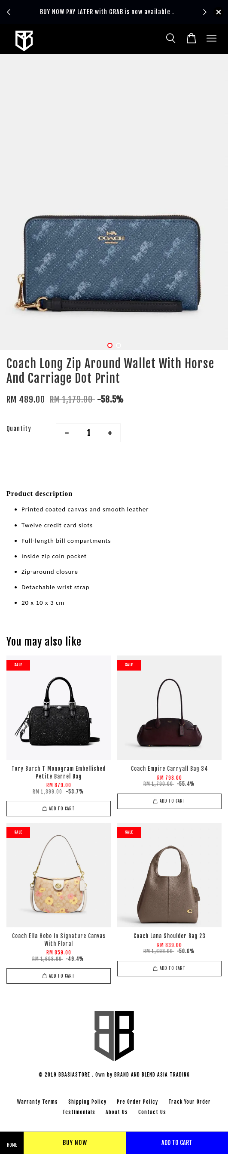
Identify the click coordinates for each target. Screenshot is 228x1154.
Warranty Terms (37, 1102)
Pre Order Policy (137, 1102)
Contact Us (152, 1112)
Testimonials (78, 1112)
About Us (117, 1112)
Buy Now (75, 1142)
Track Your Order (189, 1102)
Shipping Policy (87, 1102)
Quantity (18, 428)
